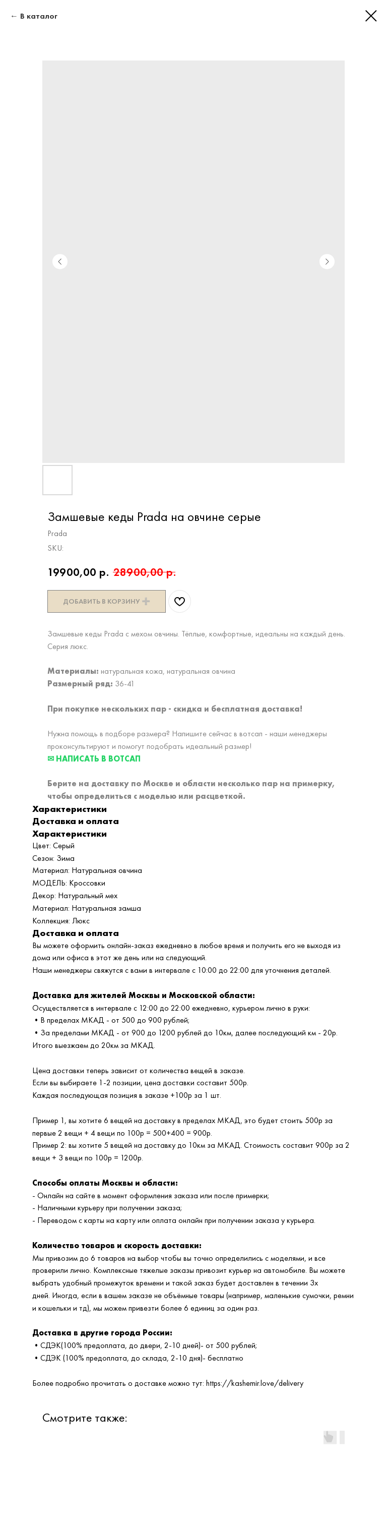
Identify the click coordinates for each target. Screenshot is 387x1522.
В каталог (38, 16)
